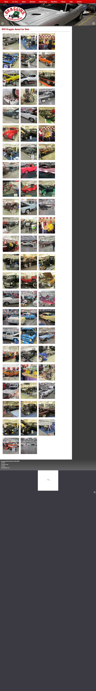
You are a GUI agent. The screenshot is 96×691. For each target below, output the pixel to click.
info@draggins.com (5, 467)
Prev (2, 23)
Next (93, 23)
